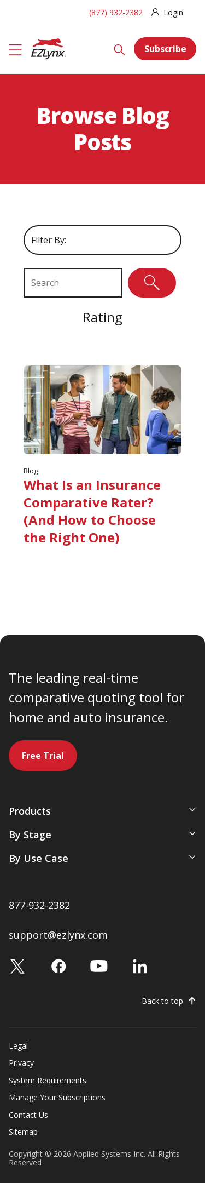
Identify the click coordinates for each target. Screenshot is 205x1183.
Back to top (162, 1001)
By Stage (30, 834)
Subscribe (165, 49)
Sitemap (23, 1132)
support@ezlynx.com (58, 934)
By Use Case (38, 858)
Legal (18, 1046)
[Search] (119, 49)
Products (30, 811)
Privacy (21, 1063)
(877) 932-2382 (116, 12)
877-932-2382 (39, 905)
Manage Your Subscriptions (57, 1097)
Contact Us (28, 1115)
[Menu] (15, 49)
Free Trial (43, 756)
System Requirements (47, 1080)
